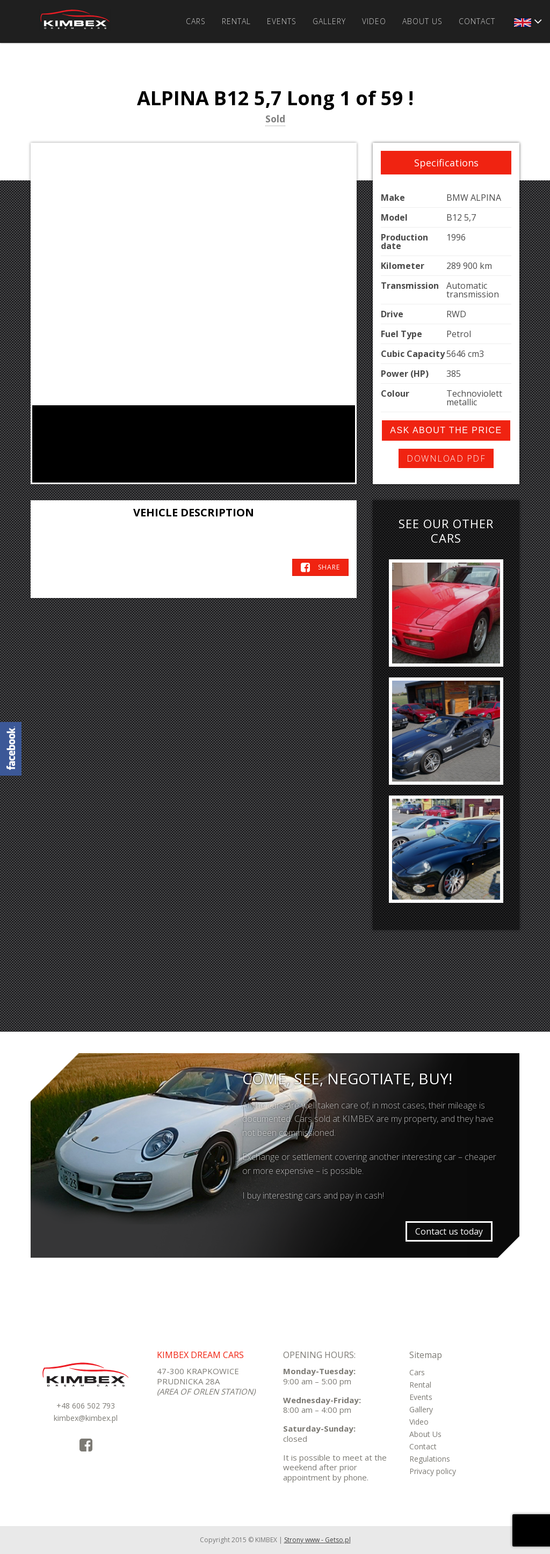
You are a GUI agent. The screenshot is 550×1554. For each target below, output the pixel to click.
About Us (422, 21)
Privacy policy (432, 1471)
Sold (275, 119)
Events (281, 21)
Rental (236, 21)
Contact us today (449, 1231)
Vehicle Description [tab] (193, 512)
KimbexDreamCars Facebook (10, 749)
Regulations (429, 1459)
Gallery (329, 21)
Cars (196, 21)
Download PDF (446, 458)
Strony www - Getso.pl (317, 1539)
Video (374, 21)
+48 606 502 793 (85, 1405)
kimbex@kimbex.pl (86, 1418)
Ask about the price (446, 430)
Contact (477, 21)
